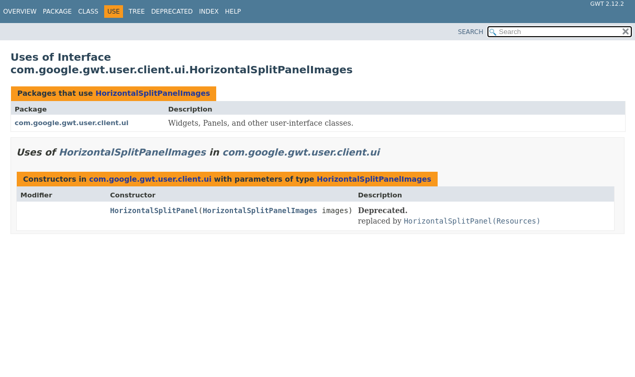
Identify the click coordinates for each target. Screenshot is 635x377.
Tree (137, 11)
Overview (20, 11)
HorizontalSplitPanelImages (152, 93)
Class (88, 11)
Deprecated (172, 11)
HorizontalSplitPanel (154, 210)
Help (233, 11)
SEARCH (471, 32)
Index (209, 11)
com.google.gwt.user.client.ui (71, 123)
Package (57, 11)
